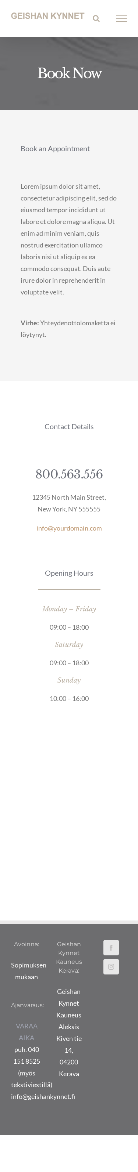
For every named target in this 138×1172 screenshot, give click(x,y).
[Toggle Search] (96, 18)
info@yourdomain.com (69, 528)
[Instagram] (111, 966)
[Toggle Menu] (121, 18)
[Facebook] (111, 947)
